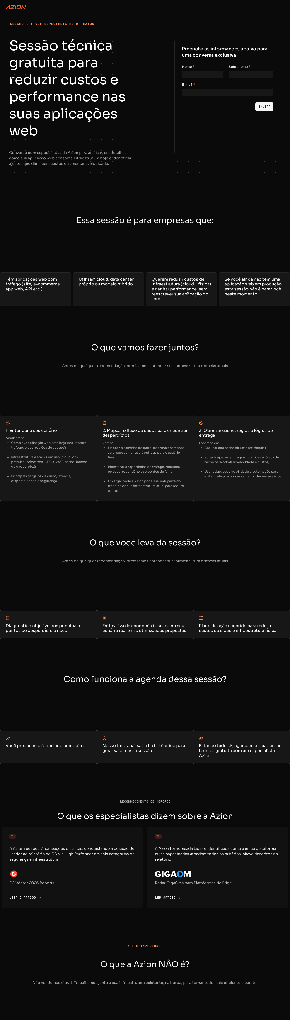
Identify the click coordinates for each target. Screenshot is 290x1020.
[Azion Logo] (15, 7)
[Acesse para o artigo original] (72, 867)
